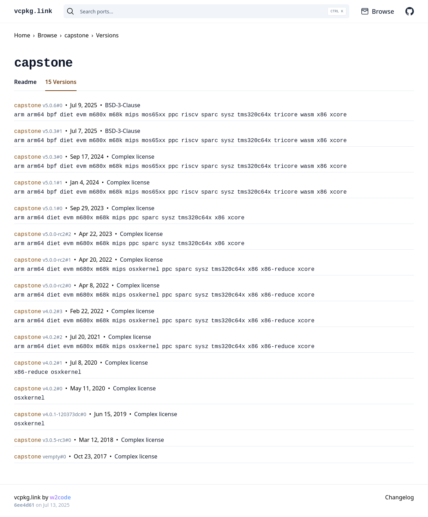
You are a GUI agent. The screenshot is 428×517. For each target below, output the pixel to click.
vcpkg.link (33, 11)
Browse (377, 11)
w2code (60, 497)
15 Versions (61, 82)
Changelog (399, 497)
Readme (25, 82)
